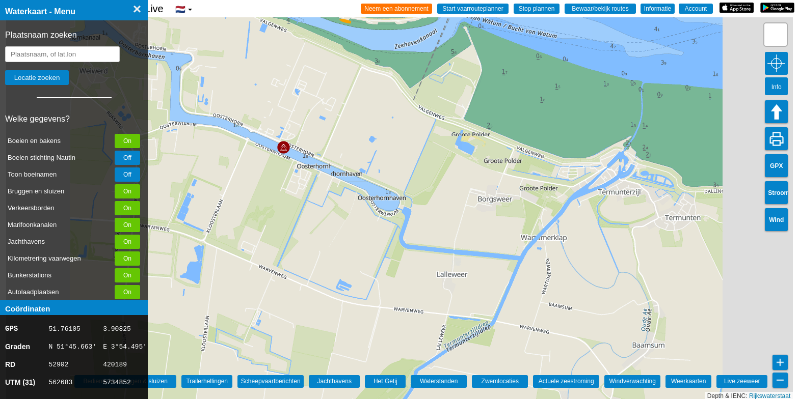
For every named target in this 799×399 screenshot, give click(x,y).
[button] (283, 147)
